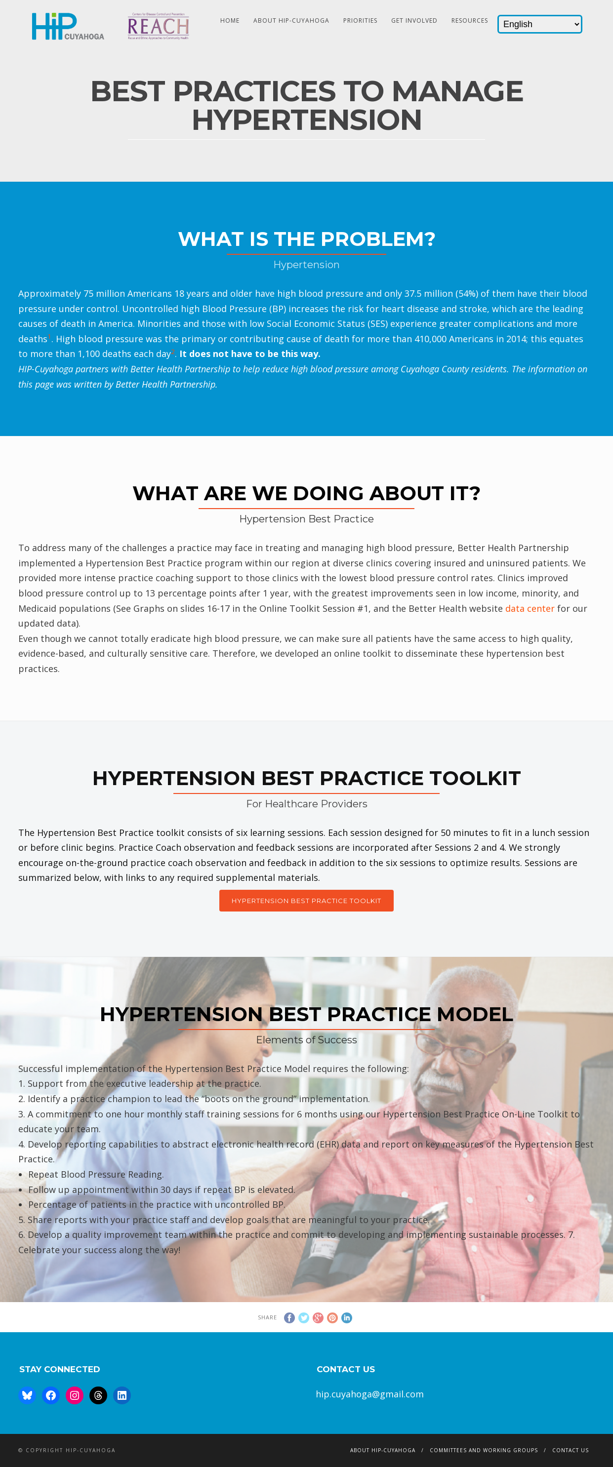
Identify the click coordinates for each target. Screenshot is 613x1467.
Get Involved (414, 20)
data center (530, 608)
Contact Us (570, 1450)
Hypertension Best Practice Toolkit (306, 901)
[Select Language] (539, 24)
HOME (230, 20)
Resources (469, 20)
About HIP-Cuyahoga (291, 20)
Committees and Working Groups (484, 1450)
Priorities (360, 20)
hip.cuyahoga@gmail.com (370, 1394)
